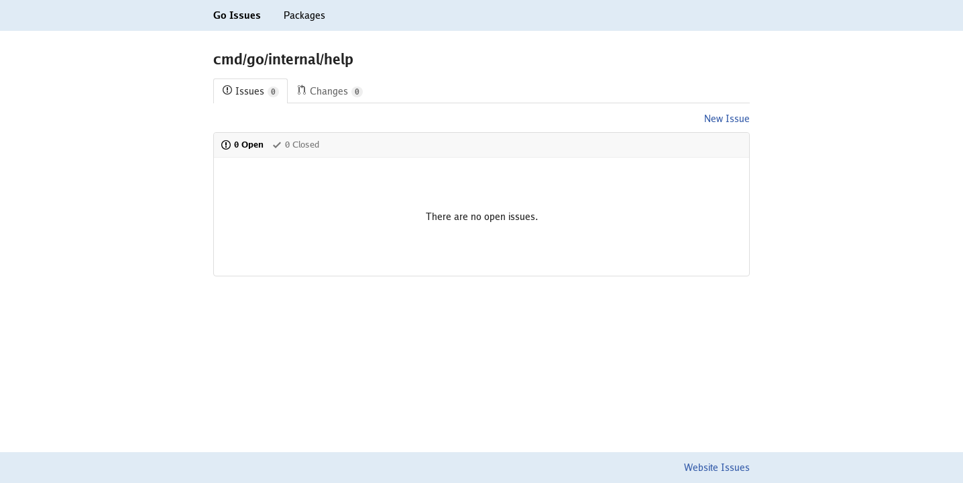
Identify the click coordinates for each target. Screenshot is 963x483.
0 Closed (295, 145)
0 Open (242, 145)
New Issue (727, 118)
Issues (250, 91)
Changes (329, 91)
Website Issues (717, 467)
